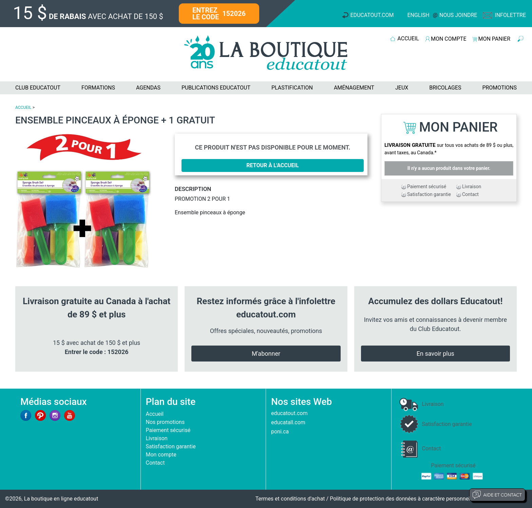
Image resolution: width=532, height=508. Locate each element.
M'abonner (266, 353)
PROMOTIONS (499, 87)
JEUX (401, 87)
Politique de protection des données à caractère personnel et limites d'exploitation (428, 498)
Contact (470, 194)
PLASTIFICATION (292, 87)
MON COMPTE (448, 39)
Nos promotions (165, 422)
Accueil (155, 414)
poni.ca (280, 431)
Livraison (471, 186)
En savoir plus (435, 353)
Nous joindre (458, 15)
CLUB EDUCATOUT (37, 87)
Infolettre (510, 15)
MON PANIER (494, 39)
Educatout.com (372, 15)
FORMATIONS (98, 87)
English (418, 15)
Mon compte (161, 454)
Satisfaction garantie (429, 194)
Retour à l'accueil (272, 165)
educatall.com (288, 422)
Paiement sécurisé (426, 186)
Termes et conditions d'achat (290, 498)
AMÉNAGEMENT (354, 87)
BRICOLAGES (445, 87)
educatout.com (289, 413)
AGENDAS (148, 87)
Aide (497, 494)
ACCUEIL (408, 38)
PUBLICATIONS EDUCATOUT (216, 87)
